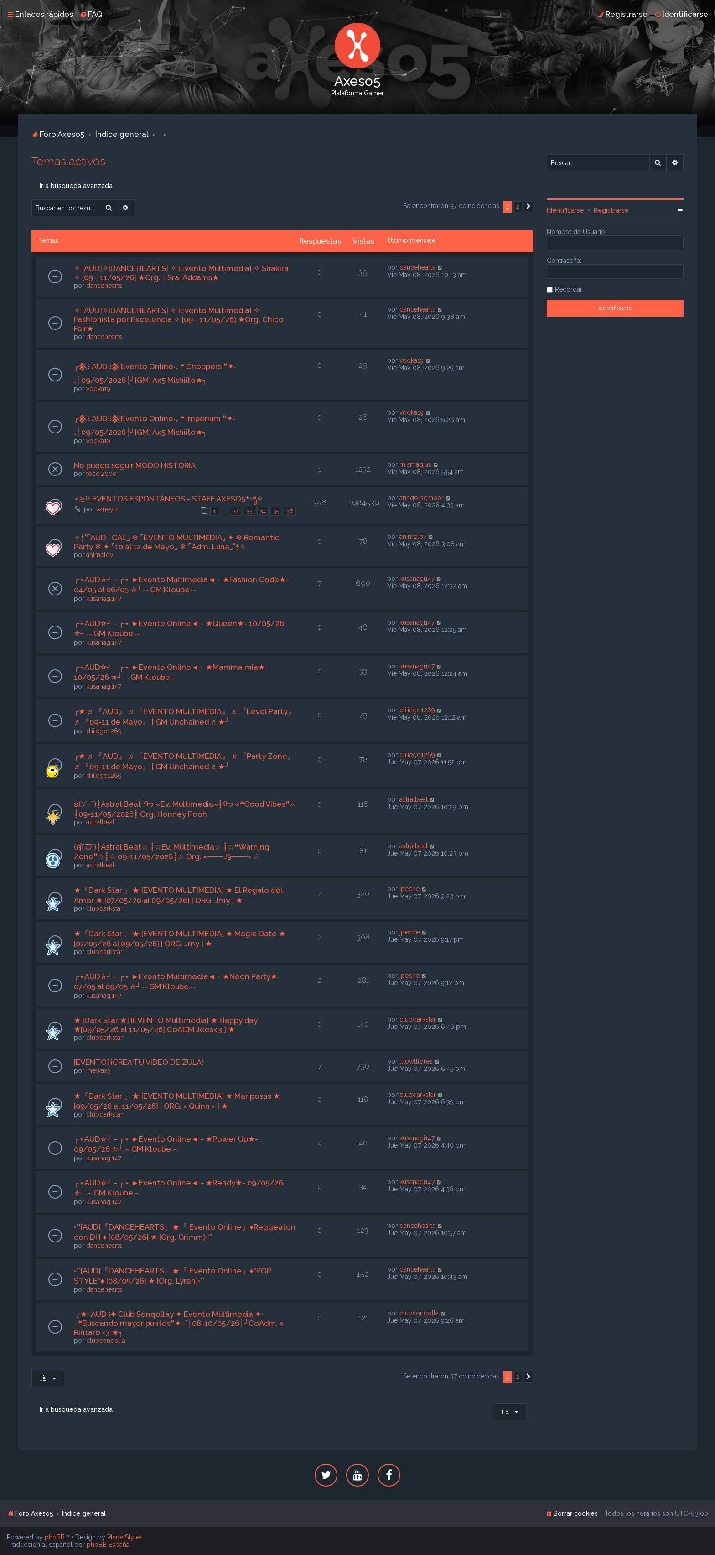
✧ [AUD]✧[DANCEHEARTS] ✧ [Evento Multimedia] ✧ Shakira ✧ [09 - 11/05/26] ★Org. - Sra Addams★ (181, 273)
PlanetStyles (125, 1537)
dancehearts (104, 285)
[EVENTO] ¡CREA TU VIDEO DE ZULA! (138, 1062)
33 (249, 511)
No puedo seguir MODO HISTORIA (135, 465)
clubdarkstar (104, 908)
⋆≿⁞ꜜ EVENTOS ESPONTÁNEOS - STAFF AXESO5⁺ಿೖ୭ (168, 498)
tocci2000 (101, 473)
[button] (528, 206)
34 (263, 511)
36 (289, 511)
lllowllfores (416, 1061)
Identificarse (565, 210)
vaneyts (107, 509)
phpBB (55, 1537)
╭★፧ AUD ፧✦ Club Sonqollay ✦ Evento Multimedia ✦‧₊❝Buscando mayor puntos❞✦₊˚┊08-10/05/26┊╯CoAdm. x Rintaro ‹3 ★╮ (179, 1323)
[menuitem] (91, 14)
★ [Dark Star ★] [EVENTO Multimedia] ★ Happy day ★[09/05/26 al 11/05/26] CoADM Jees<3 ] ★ (166, 1025)
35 (276, 511)
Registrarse (611, 210)
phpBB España (108, 1544)
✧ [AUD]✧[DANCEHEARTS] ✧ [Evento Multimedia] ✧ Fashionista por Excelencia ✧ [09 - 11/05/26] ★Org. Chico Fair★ (179, 319)
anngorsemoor (421, 497)
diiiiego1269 (104, 731)
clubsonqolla (105, 1340)
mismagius (415, 464)
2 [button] (517, 206)
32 (236, 511)
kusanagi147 (103, 598)
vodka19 (98, 388)
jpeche (409, 888)
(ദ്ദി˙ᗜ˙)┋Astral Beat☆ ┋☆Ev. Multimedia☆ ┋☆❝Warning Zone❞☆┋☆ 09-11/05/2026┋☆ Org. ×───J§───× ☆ (171, 851)
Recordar (568, 289)
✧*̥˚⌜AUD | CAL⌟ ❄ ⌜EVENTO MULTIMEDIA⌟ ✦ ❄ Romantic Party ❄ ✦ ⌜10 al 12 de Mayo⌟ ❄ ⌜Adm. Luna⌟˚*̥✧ (177, 542)
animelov (99, 554)
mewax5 (98, 1070)
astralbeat (100, 822)
